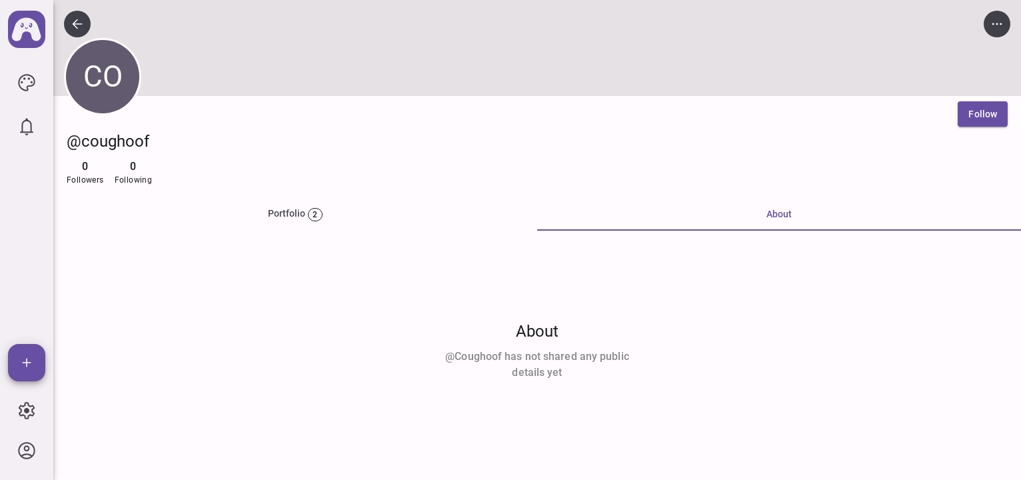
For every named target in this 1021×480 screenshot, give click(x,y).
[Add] (26, 362)
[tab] (295, 215)
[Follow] (983, 114)
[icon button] (26, 82)
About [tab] (779, 214)
